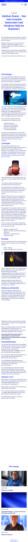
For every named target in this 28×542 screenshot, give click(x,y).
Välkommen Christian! (7, 490)
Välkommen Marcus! (6, 534)
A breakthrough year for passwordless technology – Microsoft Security (13, 155)
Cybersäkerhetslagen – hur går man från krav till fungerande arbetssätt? (13, 512)
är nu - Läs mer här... (14, 1)
